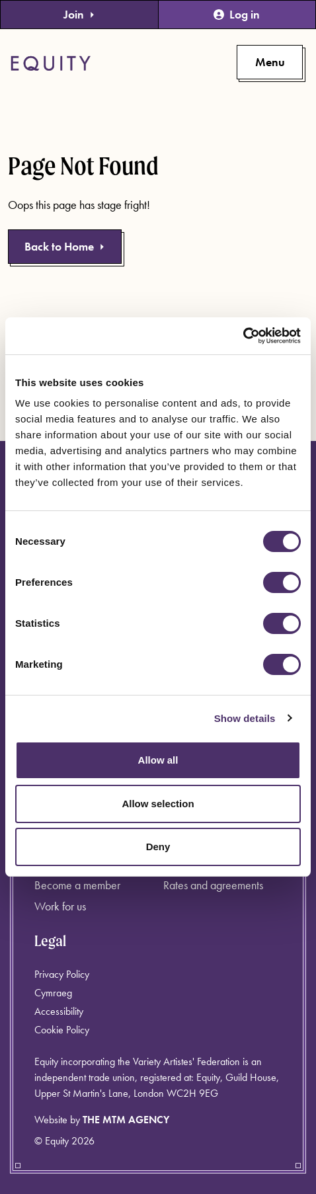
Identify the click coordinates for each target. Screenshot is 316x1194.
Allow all (158, 760)
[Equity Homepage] (51, 63)
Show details (245, 718)
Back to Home (64, 246)
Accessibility (58, 1011)
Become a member (77, 885)
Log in (237, 14)
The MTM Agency (126, 1120)
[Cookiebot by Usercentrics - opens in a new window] (243, 335)
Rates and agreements (213, 885)
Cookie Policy (61, 1030)
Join (79, 14)
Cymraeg (53, 993)
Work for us (60, 906)
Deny (158, 846)
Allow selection (158, 803)
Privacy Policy (61, 974)
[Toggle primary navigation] (270, 62)
